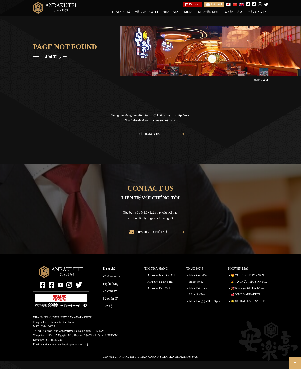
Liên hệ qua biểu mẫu (152, 238)
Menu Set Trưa (197, 302)
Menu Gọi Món (198, 283)
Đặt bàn (191, 4)
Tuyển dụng (233, 11)
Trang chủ (121, 11)
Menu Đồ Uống (198, 296)
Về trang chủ (148, 135)
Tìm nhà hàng (156, 276)
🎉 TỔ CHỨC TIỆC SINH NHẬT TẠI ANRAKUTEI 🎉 (249, 289)
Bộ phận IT (110, 306)
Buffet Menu (196, 289)
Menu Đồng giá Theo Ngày (204, 309)
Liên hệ (213, 4)
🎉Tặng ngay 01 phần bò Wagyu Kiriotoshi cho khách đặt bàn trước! (249, 296)
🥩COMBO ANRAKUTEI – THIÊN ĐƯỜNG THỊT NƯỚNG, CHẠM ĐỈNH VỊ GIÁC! (249, 302)
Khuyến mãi (208, 11)
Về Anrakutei (146, 11)
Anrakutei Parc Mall (158, 296)
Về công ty (257, 11)
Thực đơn (194, 276)
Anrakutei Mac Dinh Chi (161, 283)
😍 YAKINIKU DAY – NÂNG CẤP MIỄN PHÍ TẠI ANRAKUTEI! (249, 283)
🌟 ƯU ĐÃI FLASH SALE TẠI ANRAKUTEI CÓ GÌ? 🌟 (249, 309)
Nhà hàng (171, 11)
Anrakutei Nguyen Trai (160, 289)
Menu (189, 11)
